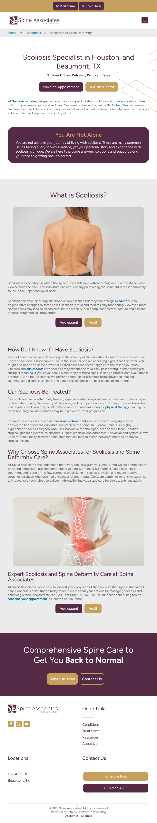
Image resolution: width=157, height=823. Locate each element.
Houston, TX (17, 777)
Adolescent (68, 323)
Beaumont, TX (19, 783)
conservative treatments (70, 422)
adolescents (34, 370)
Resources (90, 740)
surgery (116, 422)
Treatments (91, 733)
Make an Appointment (59, 87)
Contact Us (97, 680)
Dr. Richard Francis (120, 106)
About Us (89, 746)
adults (123, 301)
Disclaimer (71, 818)
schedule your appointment (27, 599)
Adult (94, 323)
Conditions (90, 727)
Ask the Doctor (103, 87)
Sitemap (86, 818)
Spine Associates (24, 102)
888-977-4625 (91, 6)
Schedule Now (65, 6)
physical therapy (117, 408)
